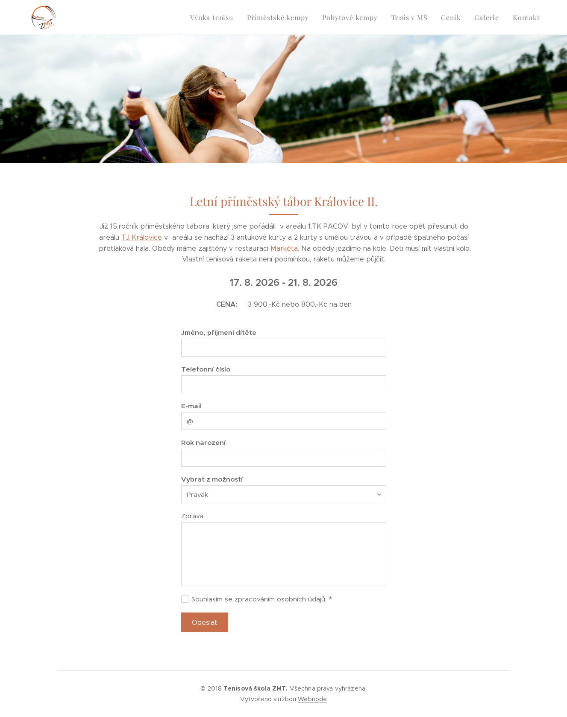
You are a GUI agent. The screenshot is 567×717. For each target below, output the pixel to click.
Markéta (284, 248)
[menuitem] (222, 17)
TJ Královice (141, 237)
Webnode (312, 699)
